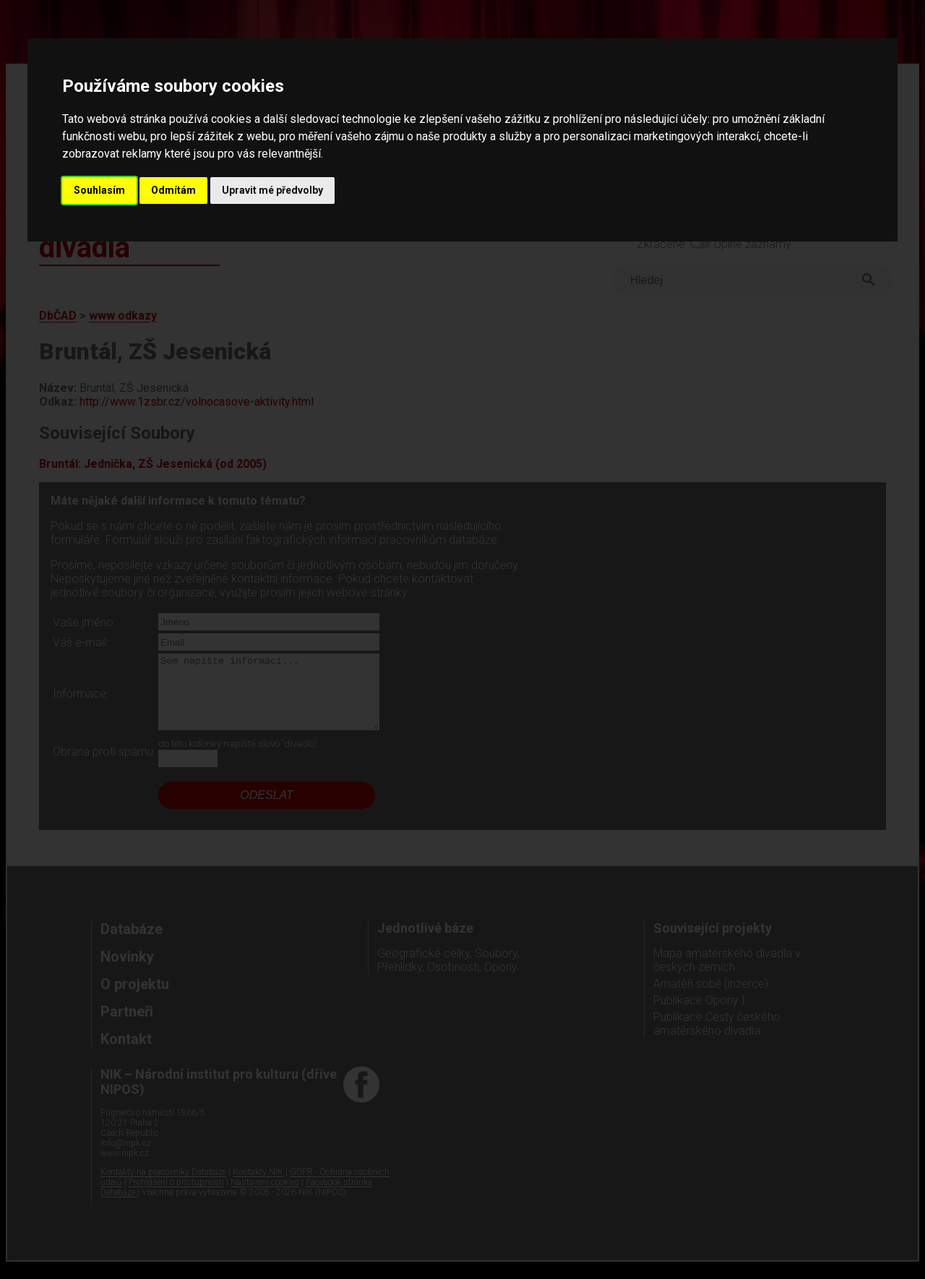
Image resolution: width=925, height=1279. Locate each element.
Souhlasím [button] (99, 190)
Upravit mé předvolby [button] (272, 190)
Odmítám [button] (173, 190)
